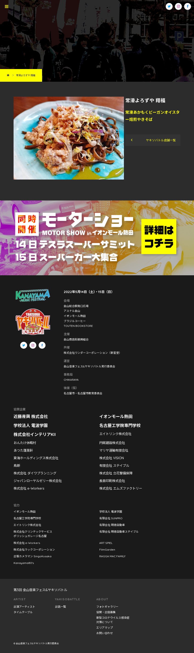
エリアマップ (104, 627)
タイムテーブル (23, 612)
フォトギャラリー (107, 606)
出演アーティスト (24, 606)
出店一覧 (60, 606)
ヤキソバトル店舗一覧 (161, 140)
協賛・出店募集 (106, 612)
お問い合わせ (104, 633)
